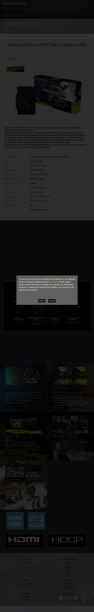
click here (54, 282)
